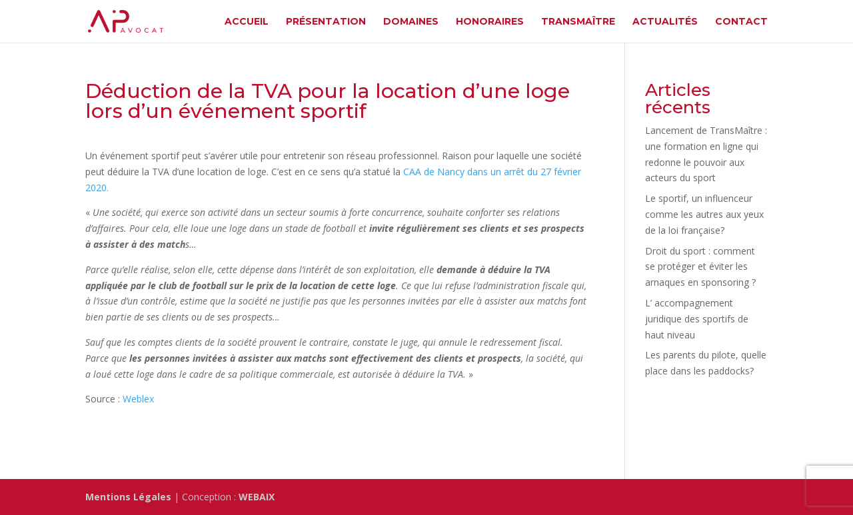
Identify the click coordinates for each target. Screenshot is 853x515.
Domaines (410, 22)
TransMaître (578, 22)
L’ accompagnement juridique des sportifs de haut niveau (696, 318)
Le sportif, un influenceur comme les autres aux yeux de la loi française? (704, 214)
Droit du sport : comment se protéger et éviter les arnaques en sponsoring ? (700, 267)
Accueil (247, 22)
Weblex (138, 398)
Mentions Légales (128, 496)
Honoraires (490, 22)
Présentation (326, 22)
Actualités (665, 22)
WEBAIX (257, 496)
